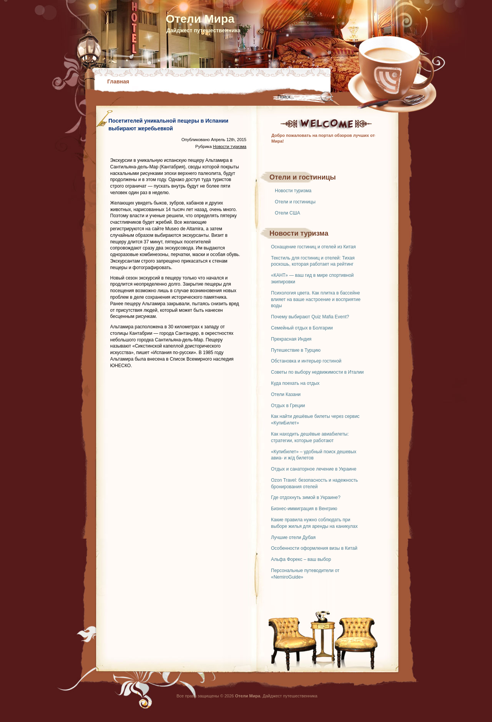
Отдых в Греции (288, 405)
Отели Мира (200, 18)
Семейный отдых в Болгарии (302, 328)
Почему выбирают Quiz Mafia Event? (310, 316)
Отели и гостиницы (295, 202)
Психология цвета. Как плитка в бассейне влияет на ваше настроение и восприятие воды (316, 299)
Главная (118, 81)
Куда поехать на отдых (295, 383)
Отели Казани (286, 394)
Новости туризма (293, 190)
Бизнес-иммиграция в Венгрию (304, 508)
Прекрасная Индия (291, 339)
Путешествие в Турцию (296, 350)
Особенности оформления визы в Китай (314, 548)
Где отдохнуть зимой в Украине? (306, 497)
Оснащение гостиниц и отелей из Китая (313, 247)
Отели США (287, 213)
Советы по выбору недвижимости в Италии (317, 372)
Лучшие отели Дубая (293, 537)
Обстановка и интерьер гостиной (306, 361)
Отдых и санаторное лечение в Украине (313, 469)
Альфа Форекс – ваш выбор (301, 559)
